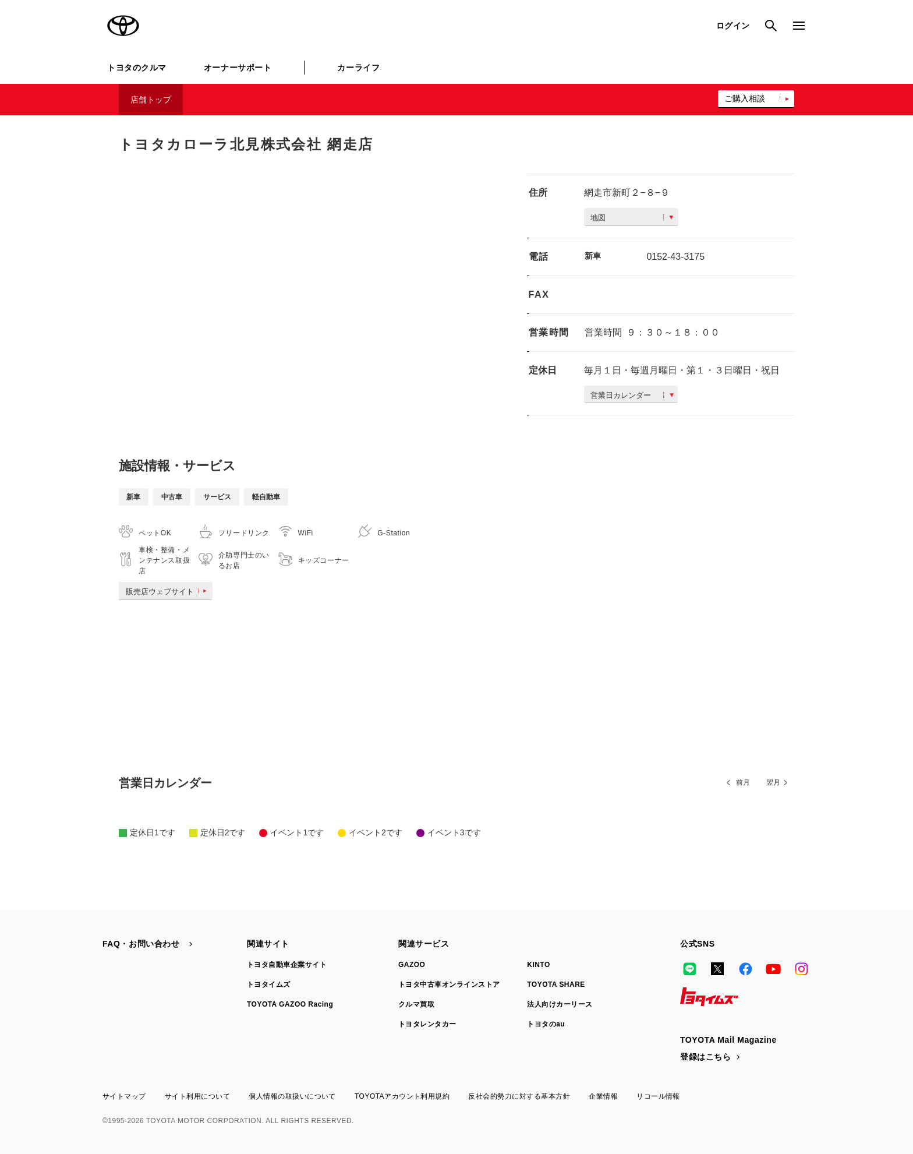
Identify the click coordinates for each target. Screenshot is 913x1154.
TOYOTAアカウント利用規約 (402, 1096)
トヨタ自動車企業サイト (287, 965)
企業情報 (603, 1096)
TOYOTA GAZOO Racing (290, 1004)
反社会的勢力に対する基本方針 (519, 1096)
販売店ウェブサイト (168, 591)
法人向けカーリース (559, 1004)
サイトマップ (124, 1096)
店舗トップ (150, 99)
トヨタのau (546, 1024)
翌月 (773, 782)
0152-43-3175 (675, 257)
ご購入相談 (744, 98)
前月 (743, 782)
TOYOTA (123, 26)
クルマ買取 (416, 1004)
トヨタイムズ (269, 984)
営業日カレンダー (632, 395)
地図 (631, 217)
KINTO (538, 965)
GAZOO (411, 965)
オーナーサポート (237, 67)
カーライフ (358, 67)
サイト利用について (197, 1096)
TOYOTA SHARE (556, 984)
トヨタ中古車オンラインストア (449, 984)
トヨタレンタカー (427, 1024)
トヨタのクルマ (137, 67)
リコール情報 (658, 1096)
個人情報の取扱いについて (292, 1096)
